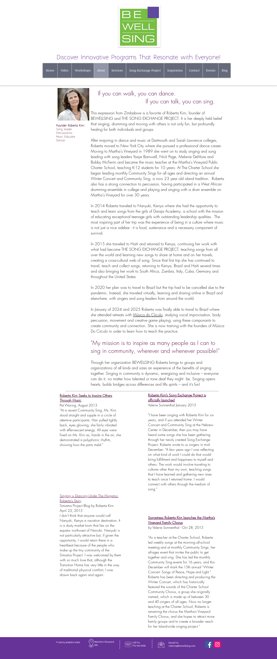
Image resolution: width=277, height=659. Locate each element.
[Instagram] (217, 644)
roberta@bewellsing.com (182, 645)
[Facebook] (208, 644)
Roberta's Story (70, 500)
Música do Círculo (148, 314)
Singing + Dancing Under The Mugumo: (89, 495)
